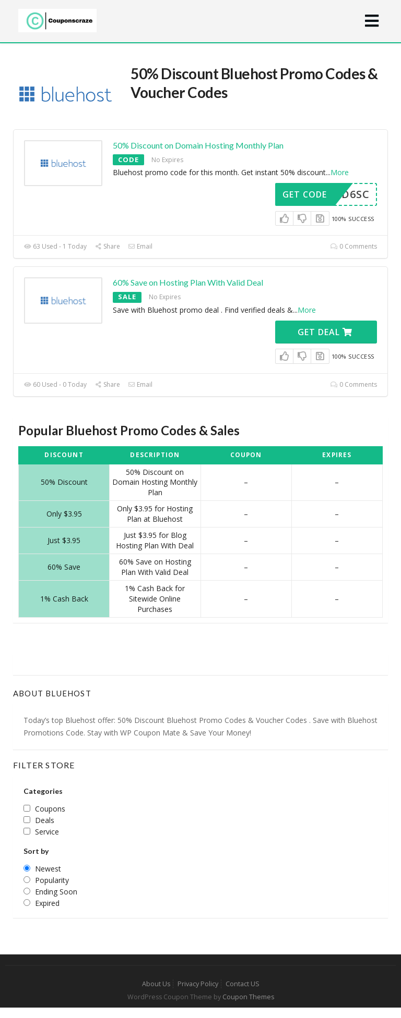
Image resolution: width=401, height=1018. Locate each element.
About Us (156, 983)
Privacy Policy (198, 983)
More (340, 172)
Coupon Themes (248, 996)
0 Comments (354, 246)
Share (107, 246)
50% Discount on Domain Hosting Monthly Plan (198, 145)
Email (140, 246)
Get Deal (325, 332)
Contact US (243, 983)
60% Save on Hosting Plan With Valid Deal (188, 282)
